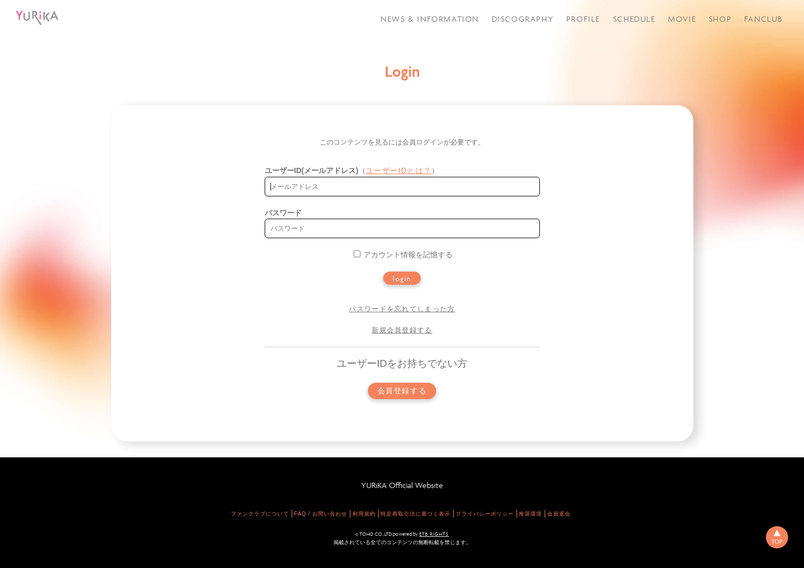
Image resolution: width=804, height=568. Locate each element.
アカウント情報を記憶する (403, 254)
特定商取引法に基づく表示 (415, 514)
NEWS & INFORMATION (430, 19)
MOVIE (682, 19)
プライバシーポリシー (485, 514)
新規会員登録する (402, 330)
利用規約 (364, 514)
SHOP (720, 19)
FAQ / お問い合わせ (320, 514)
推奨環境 (530, 514)
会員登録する (402, 390)
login (402, 278)
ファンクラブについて (260, 514)
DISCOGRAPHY (523, 19)
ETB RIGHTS (434, 534)
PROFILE (583, 19)
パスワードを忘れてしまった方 (402, 309)
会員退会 (559, 514)
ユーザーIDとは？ (399, 170)
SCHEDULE (634, 19)
